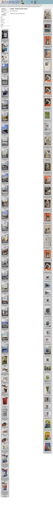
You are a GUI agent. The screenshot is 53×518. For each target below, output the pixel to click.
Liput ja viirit (39, 5)
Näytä (5, 42)
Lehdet (9, 5)
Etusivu (2, 16)
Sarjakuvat (5, 5)
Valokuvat (34, 5)
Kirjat (1, 5)
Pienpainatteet (18, 5)
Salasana (2, 11)
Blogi (1, 17)
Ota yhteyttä (3, 22)
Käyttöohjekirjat (3, 6)
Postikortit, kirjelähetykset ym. (19, 6)
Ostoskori (2, 20)
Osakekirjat (28, 6)
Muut (39, 6)
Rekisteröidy (3, 14)
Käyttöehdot (3, 19)
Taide (32, 6)
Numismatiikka (10, 6)
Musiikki (13, 5)
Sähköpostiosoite (3, 9)
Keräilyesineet (28, 5)
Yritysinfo (2, 21)
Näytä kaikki (4, 496)
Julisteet (23, 5)
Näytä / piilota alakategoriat (14, 10)
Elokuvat (35, 6)
